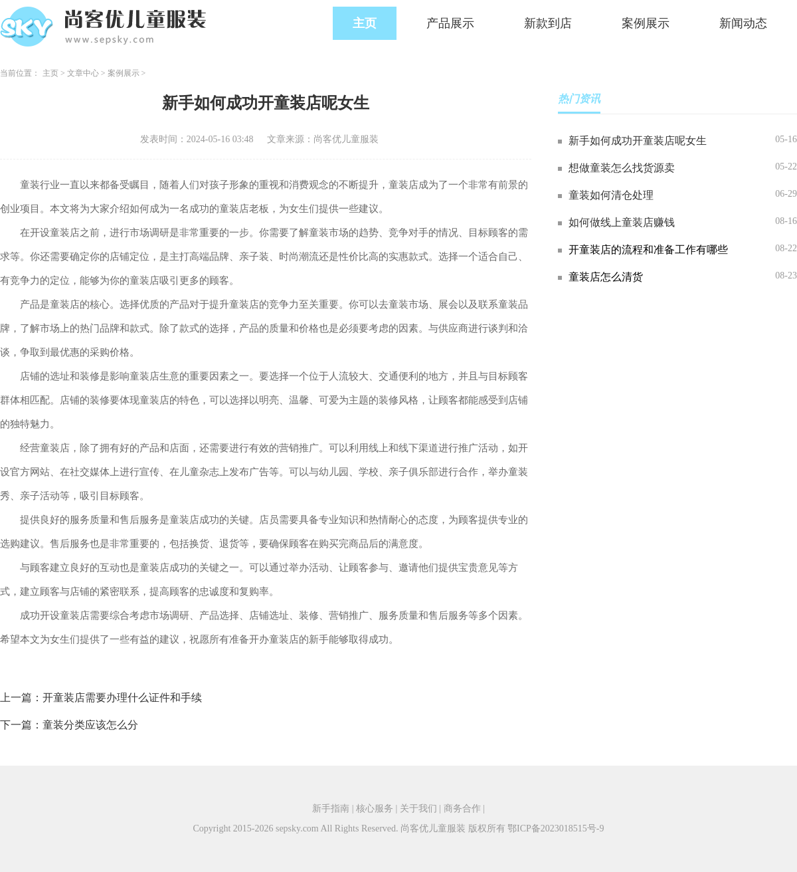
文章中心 (83, 73)
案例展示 (645, 23)
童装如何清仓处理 (611, 195)
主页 (365, 23)
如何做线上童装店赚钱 (622, 222)
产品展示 (450, 23)
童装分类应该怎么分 (90, 724)
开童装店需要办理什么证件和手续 (122, 697)
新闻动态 (743, 23)
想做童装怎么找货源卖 (622, 167)
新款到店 (548, 23)
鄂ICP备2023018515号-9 (555, 828)
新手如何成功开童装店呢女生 (638, 140)
